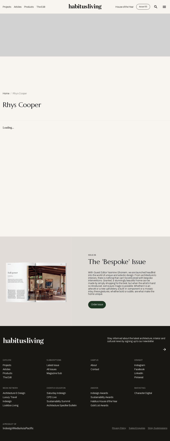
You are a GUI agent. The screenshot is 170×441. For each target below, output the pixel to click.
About (94, 365)
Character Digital (143, 393)
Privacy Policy (119, 428)
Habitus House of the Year (104, 401)
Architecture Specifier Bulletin (62, 405)
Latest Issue (53, 365)
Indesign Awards (99, 393)
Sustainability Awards (102, 397)
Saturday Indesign (56, 393)
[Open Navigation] (164, 7)
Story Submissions (157, 428)
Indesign (7, 401)
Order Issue (97, 304)
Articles (17, 7)
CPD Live (51, 397)
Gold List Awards (99, 405)
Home (6, 93)
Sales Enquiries (137, 428)
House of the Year (124, 7)
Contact (95, 369)
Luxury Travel (10, 397)
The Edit (40, 7)
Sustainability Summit (58, 401)
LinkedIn (138, 373)
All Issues (51, 369)
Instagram (139, 365)
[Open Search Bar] (156, 7)
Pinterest (138, 377)
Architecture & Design (14, 393)
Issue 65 (143, 6)
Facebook (139, 369)
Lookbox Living (10, 405)
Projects (7, 7)
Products (29, 7)
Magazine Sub (54, 373)
